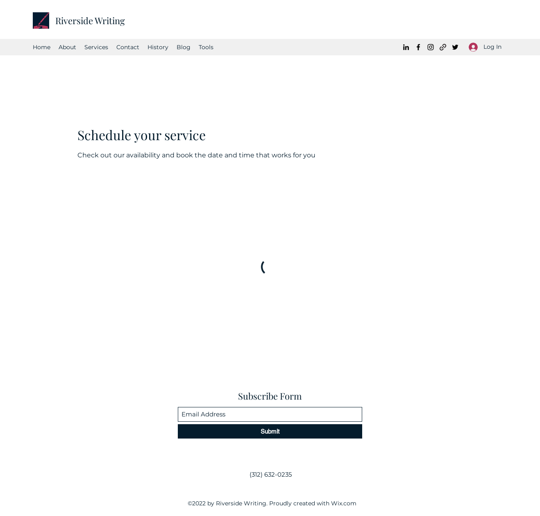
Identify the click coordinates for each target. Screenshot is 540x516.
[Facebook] (418, 47)
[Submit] (270, 431)
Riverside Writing (90, 20)
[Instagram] (431, 47)
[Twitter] (455, 47)
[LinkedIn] (406, 47)
